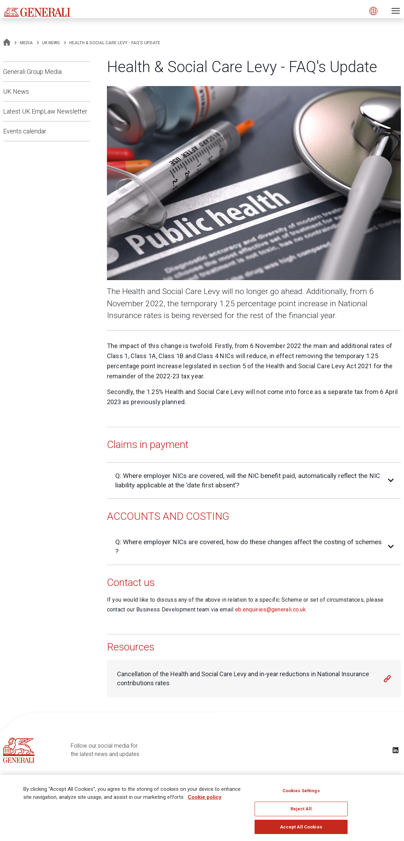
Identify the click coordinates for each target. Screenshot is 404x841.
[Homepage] (6, 43)
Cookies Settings (301, 792)
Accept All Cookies (301, 829)
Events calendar (24, 131)
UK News (51, 42)
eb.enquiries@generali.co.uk (270, 609)
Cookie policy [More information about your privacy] (205, 799)
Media (26, 42)
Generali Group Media (32, 71)
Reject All (301, 810)
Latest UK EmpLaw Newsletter (45, 111)
